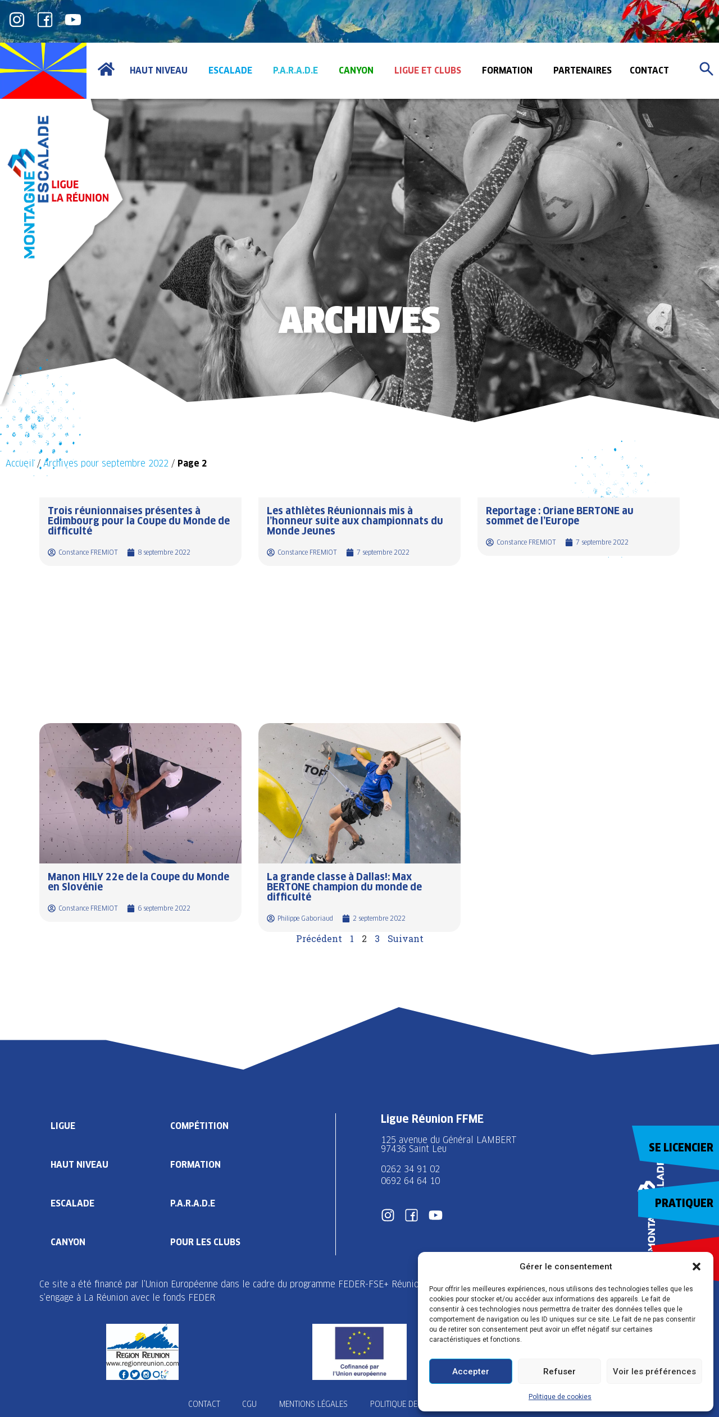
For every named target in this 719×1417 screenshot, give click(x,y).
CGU (249, 1404)
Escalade (72, 1203)
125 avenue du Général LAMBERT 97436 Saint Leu (450, 1144)
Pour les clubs (205, 1242)
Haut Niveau (79, 1165)
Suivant (406, 938)
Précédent (319, 938)
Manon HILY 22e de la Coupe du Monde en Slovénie (138, 881)
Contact (204, 1404)
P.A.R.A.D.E (192, 1203)
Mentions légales (313, 1404)
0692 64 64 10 (410, 1181)
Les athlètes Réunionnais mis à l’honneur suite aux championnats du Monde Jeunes (355, 520)
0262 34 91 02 (410, 1169)
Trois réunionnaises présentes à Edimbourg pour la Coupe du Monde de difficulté (139, 520)
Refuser (559, 1371)
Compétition (199, 1126)
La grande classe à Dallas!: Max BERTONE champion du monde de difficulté (344, 886)
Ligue (63, 1126)
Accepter (470, 1371)
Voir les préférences (654, 1371)
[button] (696, 1266)
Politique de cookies (560, 1397)
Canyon (68, 1242)
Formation (195, 1165)
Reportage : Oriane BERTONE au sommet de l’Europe (560, 515)
